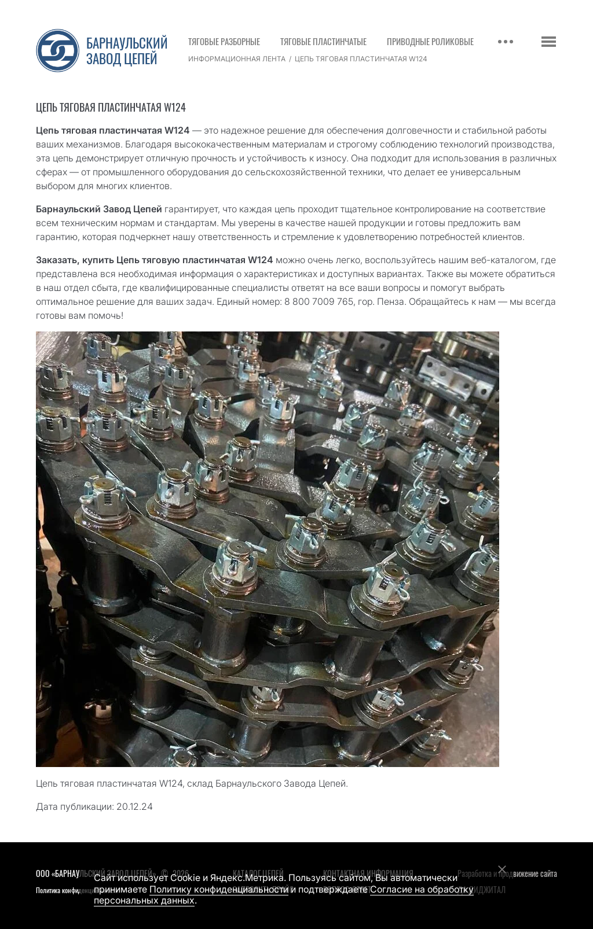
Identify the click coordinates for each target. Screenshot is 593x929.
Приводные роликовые (430, 41)
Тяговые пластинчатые (323, 41)
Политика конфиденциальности (77, 890)
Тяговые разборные (224, 41)
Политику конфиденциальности (218, 889)
